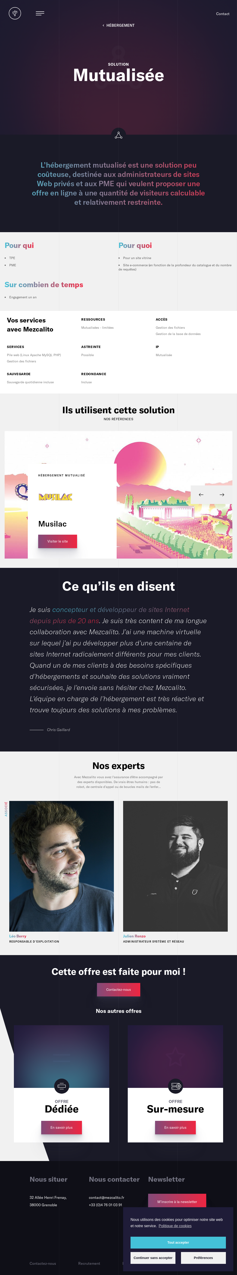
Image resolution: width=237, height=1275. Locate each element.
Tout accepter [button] (178, 1242)
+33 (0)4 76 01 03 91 (105, 1205)
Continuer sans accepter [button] (153, 1258)
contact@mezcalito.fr (106, 1197)
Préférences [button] (203, 1258)
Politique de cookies (175, 1226)
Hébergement (118, 25)
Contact (223, 13)
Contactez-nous (43, 1263)
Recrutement (89, 1263)
